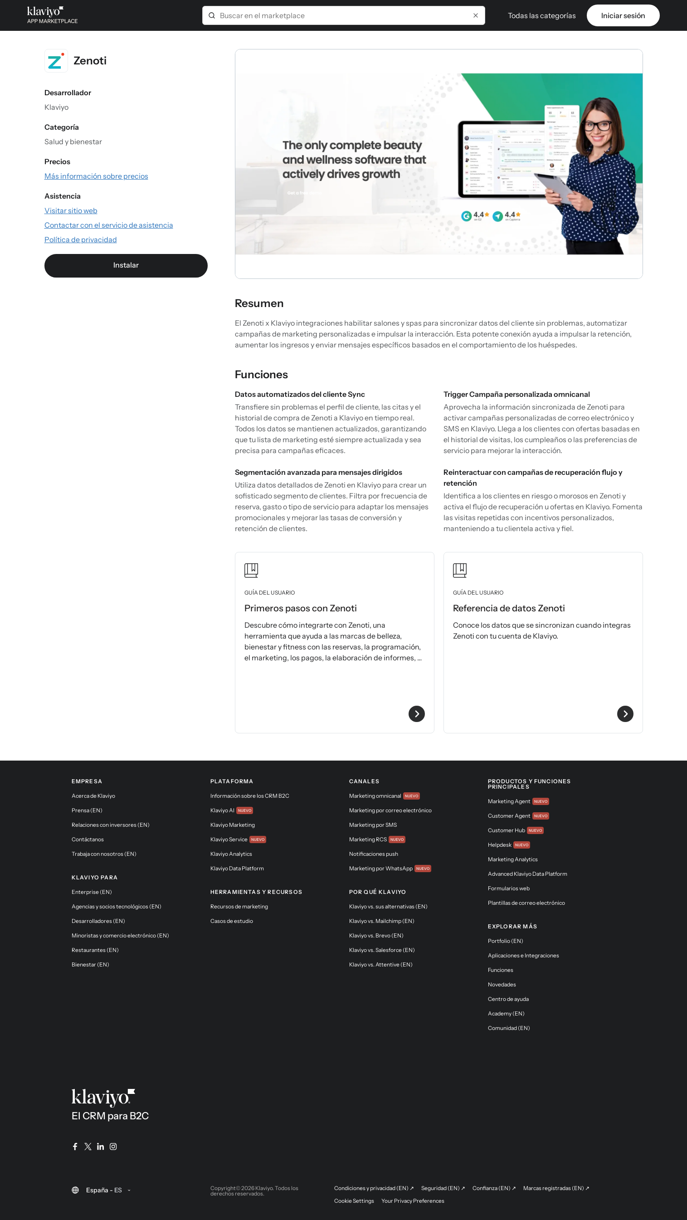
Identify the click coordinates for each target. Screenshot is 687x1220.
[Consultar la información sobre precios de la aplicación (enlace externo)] (96, 176)
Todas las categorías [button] (542, 15)
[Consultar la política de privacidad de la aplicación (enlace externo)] (80, 239)
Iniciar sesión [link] (623, 15)
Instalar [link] (126, 264)
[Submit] (211, 15)
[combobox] (343, 15)
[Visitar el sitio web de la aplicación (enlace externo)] (70, 210)
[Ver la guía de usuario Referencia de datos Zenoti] (543, 642)
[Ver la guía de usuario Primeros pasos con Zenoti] (334, 642)
